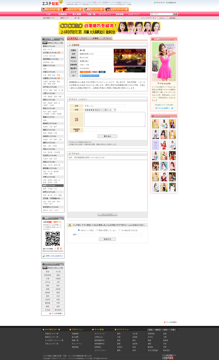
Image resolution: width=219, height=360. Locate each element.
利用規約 (97, 347)
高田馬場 (47, 275)
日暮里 (58, 279)
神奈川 (157, 330)
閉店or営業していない (106, 230)
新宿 (47, 272)
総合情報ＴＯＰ (49, 18)
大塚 (47, 279)
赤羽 (58, 306)
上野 (58, 282)
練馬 (47, 306)
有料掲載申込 (99, 344)
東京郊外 (58, 310)
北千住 (47, 282)
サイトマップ (99, 334)
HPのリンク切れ (86, 230)
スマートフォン (100, 350)
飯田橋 (47, 303)
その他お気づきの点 (128, 230)
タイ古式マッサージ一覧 (54, 340)
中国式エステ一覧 (51, 334)
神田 (47, 286)
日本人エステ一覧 (51, 344)
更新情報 (75, 347)
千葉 (172, 330)
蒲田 (47, 296)
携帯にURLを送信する (54, 256)
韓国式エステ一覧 (51, 337)
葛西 (58, 293)
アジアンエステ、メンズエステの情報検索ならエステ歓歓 (74, 358)
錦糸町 (47, 293)
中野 (58, 303)
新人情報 (75, 337)
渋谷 (58, 296)
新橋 (47, 289)
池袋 (58, 275)
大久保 (58, 272)
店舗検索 (75, 334)
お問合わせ (98, 337)
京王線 (47, 310)
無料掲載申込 (99, 340)
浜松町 (58, 289)
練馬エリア (64, 18)
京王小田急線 (153, 350)
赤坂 (58, 300)
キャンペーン (77, 344)
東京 (58, 286)
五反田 (47, 300)
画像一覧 (75, 340)
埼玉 (165, 330)
